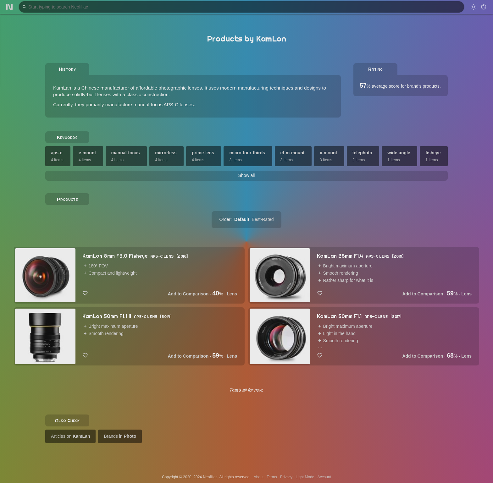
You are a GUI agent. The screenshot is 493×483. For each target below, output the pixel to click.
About (258, 477)
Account (324, 477)
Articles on (70, 436)
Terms (272, 477)
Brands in (120, 436)
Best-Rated (263, 219)
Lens (232, 293)
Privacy (286, 477)
